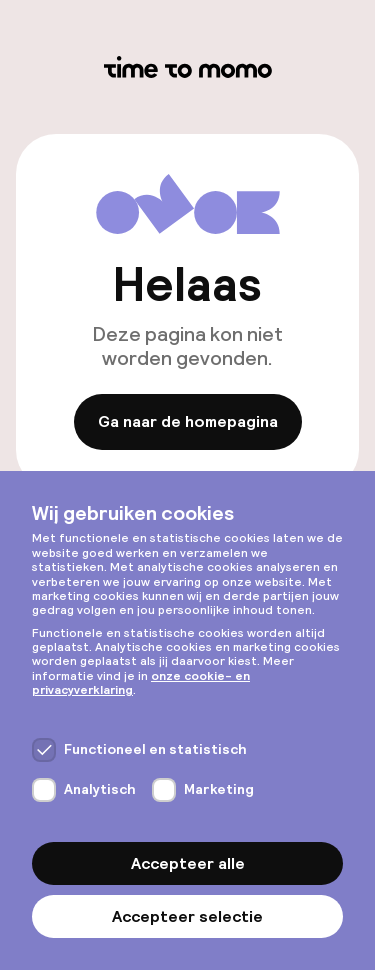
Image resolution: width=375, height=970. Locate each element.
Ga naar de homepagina (188, 422)
